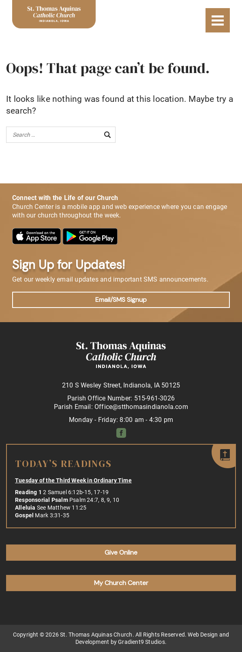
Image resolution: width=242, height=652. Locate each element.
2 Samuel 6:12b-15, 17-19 (76, 492)
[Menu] (218, 20)
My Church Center (121, 583)
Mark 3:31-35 (52, 515)
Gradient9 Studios (141, 642)
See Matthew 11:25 (62, 507)
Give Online (121, 552)
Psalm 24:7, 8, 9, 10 (94, 500)
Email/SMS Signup (121, 299)
